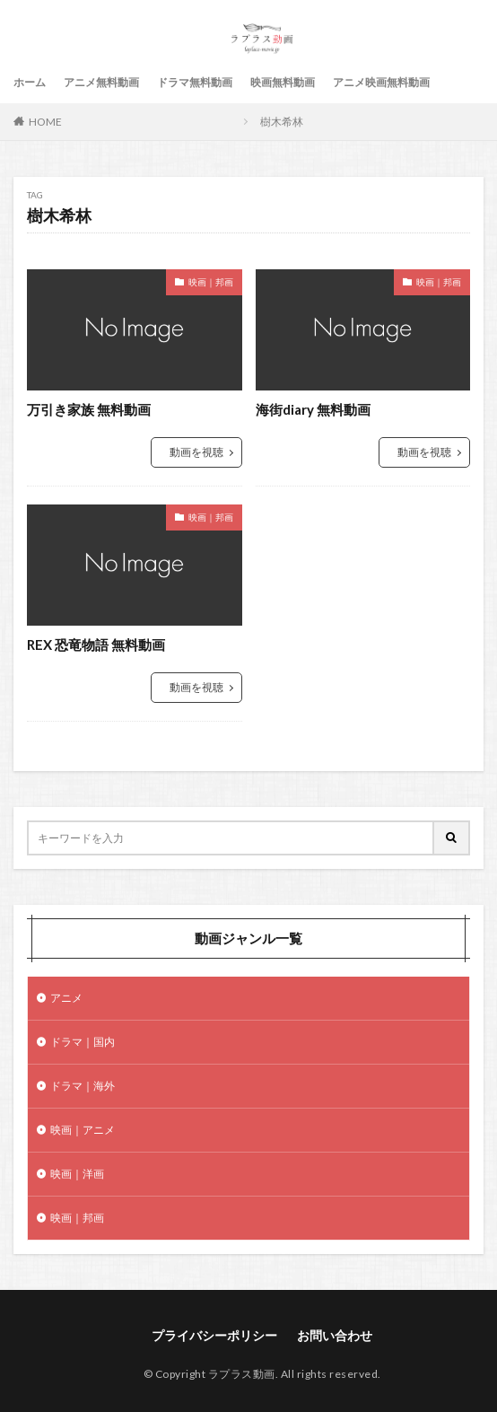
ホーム (29, 82)
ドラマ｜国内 (82, 1041)
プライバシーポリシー (214, 1335)
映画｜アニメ (82, 1129)
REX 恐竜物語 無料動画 (96, 644)
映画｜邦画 (210, 281)
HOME (45, 121)
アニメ (66, 997)
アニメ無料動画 (101, 82)
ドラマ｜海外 (82, 1085)
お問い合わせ (334, 1335)
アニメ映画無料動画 (381, 82)
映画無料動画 (282, 82)
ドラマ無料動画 (194, 82)
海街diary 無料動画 (313, 409)
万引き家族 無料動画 (89, 409)
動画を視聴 (196, 452)
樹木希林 (281, 121)
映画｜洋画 (77, 1173)
